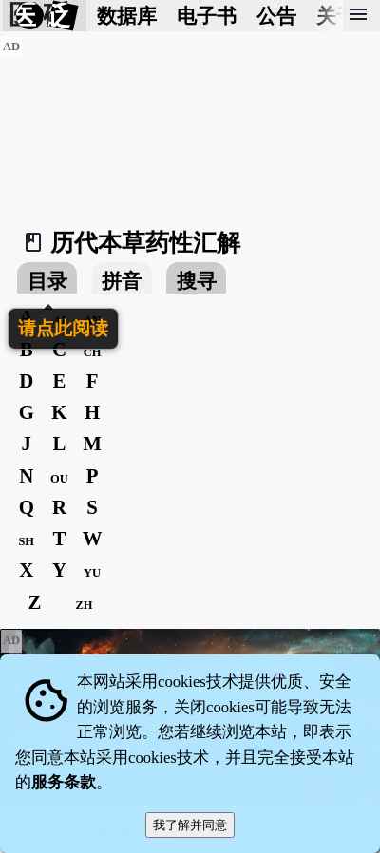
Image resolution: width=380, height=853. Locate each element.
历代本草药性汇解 (145, 243)
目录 (47, 281)
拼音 (122, 281)
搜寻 (197, 281)
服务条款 (63, 782)
